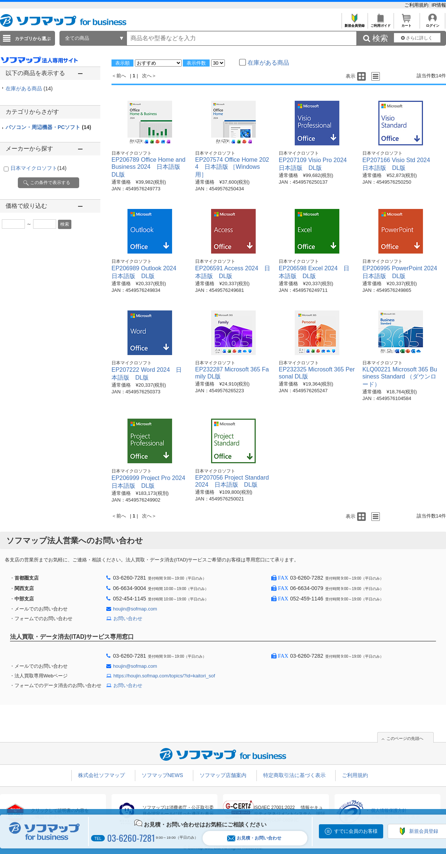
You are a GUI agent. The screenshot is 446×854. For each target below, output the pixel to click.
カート (406, 24)
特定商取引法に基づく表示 (294, 775)
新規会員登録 (354, 24)
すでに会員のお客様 (356, 831)
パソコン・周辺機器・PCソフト (48, 127)
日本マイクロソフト (38, 168)
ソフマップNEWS (162, 775)
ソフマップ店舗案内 (223, 775)
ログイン (432, 24)
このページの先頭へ (405, 738)
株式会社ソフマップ (101, 775)
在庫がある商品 (29, 88)
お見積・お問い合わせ (254, 838)
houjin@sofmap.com (135, 609)
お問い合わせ (127, 618)
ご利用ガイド (380, 24)
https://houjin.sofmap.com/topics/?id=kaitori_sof (164, 676)
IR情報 (439, 5)
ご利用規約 (417, 5)
